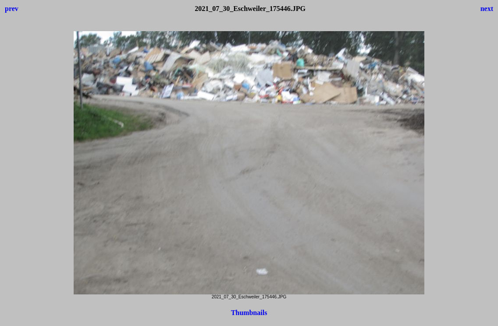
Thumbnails (249, 312)
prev (11, 8)
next (486, 8)
